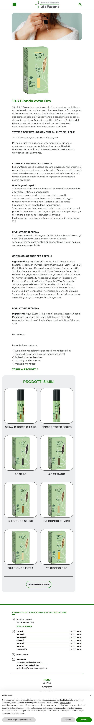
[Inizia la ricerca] (81, 4)
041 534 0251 (22, 654)
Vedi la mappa (24, 626)
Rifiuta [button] (68, 720)
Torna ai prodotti (25, 370)
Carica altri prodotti (39, 585)
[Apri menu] (13, 4)
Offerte (47, 687)
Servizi (47, 682)
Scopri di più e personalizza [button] (18, 720)
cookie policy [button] (65, 702)
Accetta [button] (84, 720)
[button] (90, 695)
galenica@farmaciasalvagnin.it (32, 668)
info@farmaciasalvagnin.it (29, 662)
